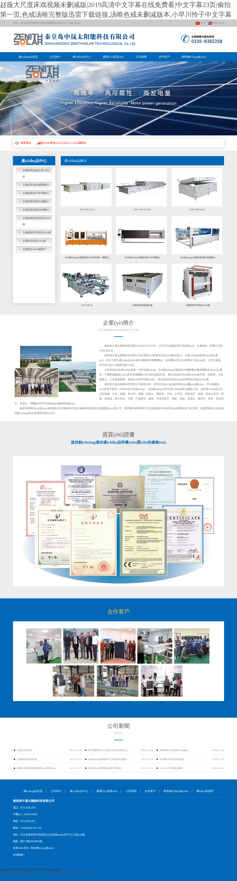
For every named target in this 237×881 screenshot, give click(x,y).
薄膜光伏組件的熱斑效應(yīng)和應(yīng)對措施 (38, 768)
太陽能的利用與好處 (27, 759)
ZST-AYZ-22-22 (87, 209)
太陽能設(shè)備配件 (34, 249)
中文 (201, 23)
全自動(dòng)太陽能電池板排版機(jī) (197, 257)
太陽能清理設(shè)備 (34, 241)
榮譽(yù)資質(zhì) (113, 56)
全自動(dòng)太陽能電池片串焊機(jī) (142, 257)
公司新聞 (140, 56)
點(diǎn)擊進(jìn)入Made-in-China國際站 (61, 143)
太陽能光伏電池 (24, 750)
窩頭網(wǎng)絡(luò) (42, 848)
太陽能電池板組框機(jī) (35, 209)
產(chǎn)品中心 (81, 56)
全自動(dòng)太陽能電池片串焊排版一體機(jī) (87, 257)
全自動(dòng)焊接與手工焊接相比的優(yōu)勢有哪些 (109, 759)
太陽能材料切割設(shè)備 (36, 232)
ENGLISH (216, 23)
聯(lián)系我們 (204, 791)
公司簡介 (55, 56)
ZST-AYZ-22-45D (142, 209)
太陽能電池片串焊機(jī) (35, 193)
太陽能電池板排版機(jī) (35, 201)
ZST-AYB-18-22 (197, 209)
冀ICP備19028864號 (31, 841)
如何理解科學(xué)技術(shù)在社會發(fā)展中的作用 (109, 750)
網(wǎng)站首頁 (28, 56)
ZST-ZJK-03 (87, 305)
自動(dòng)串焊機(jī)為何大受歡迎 (104, 768)
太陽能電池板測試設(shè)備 (36, 221)
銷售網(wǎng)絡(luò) (193, 56)
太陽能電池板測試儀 (142, 305)
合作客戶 (163, 56)
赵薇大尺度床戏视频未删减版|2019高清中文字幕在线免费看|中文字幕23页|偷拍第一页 (48, 873)
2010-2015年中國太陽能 (170, 768)
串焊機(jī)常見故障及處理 (171, 759)
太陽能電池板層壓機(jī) (35, 184)
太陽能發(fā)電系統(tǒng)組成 (173, 750)
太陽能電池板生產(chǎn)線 (36, 173)
